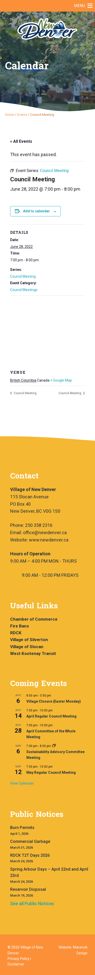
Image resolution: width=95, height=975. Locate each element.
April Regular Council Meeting (51, 716)
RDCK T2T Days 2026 (30, 855)
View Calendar (22, 783)
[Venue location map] (47, 332)
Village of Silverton (29, 639)
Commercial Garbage (30, 841)
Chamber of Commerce (34, 619)
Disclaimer (16, 964)
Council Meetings (23, 290)
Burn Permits (22, 827)
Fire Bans (19, 625)
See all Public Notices (32, 903)
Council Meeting (23, 276)
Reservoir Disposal (28, 889)
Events (22, 114)
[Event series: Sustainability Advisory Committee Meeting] (54, 746)
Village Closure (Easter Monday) (53, 701)
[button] (79, 6)
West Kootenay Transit (33, 653)
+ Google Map (61, 380)
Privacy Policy (18, 959)
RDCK (16, 632)
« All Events (21, 141)
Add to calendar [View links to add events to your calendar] (36, 211)
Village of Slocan (26, 646)
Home (9, 114)
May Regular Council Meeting (51, 772)
